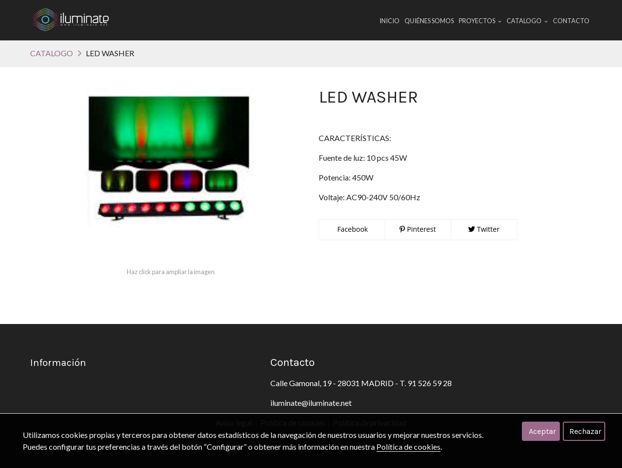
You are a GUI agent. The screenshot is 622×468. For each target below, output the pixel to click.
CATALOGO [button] (527, 21)
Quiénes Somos (429, 21)
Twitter (483, 229)
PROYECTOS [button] (480, 21)
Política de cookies (408, 446)
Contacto (571, 21)
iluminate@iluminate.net (311, 402)
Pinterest (418, 229)
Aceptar (542, 431)
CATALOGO (51, 53)
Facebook (351, 229)
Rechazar (585, 431)
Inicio (389, 21)
